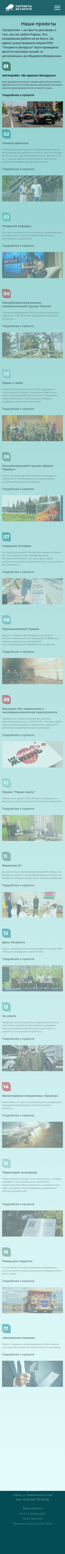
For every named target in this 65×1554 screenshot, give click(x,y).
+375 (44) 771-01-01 (36, 1493)
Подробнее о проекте (18, 94)
